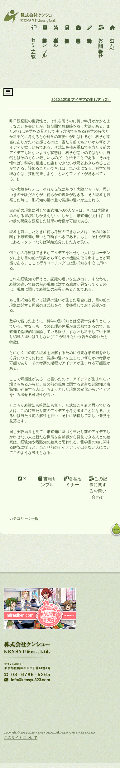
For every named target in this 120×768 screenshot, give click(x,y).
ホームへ (112, 37)
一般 (35, 518)
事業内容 (78, 29)
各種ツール (56, 35)
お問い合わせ (100, 40)
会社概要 (67, 29)
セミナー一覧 (33, 37)
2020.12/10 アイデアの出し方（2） (81, 99)
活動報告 (89, 29)
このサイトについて (20, 737)
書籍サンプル (44, 40)
